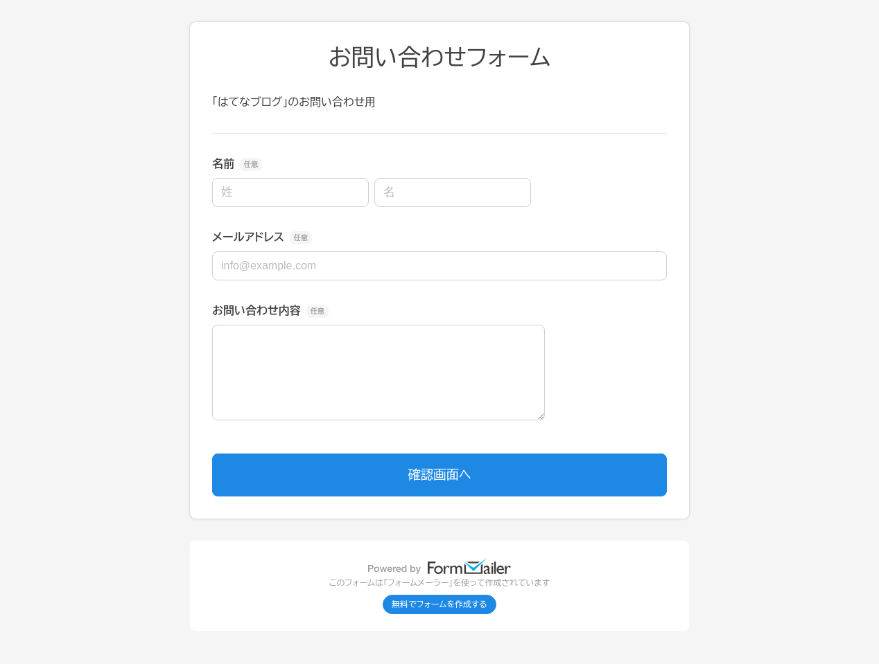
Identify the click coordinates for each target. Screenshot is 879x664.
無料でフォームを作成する (439, 604)
